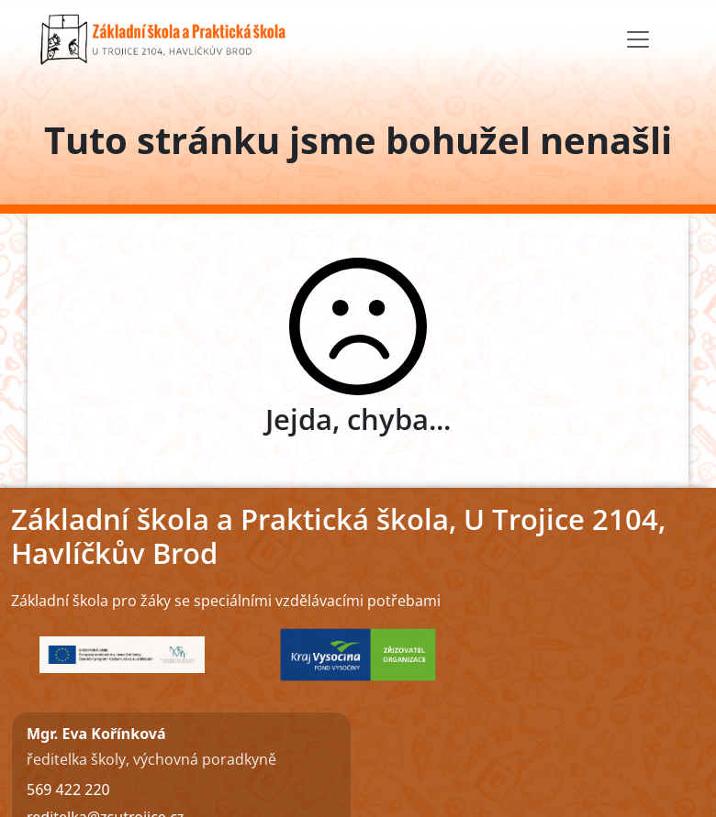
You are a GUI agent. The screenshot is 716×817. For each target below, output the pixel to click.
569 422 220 (68, 789)
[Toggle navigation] (638, 39)
